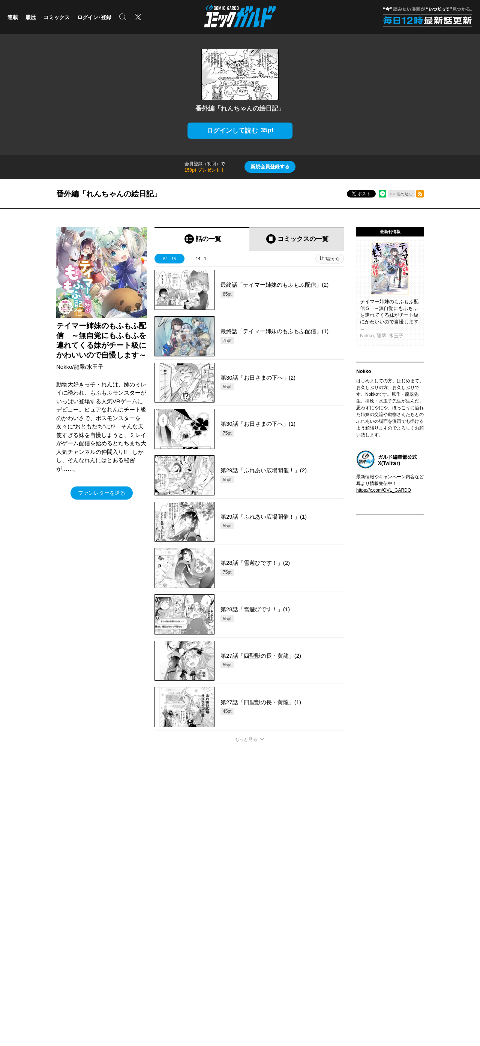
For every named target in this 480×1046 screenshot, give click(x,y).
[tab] (201, 239)
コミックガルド (23, 920)
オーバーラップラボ (221, 932)
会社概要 (303, 909)
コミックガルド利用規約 (213, 862)
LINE (400, 932)
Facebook (405, 909)
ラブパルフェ (114, 932)
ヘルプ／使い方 (167, 862)
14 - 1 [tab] (201, 258)
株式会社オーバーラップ (131, 979)
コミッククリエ (116, 909)
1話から (332, 258)
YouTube (404, 943)
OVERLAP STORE (220, 909)
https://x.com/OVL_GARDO (383, 490)
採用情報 (303, 943)
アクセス (303, 920)
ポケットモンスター (28, 932)
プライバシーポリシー (316, 932)
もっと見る (246, 739)
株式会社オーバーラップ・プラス (203, 979)
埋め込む (404, 194)
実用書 (14, 954)
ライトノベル (21, 909)
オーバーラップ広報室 (223, 920)
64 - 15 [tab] (169, 258)
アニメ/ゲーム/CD (26, 943)
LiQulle (107, 920)
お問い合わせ (400, 979)
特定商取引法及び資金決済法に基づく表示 (285, 862)
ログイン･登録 (94, 17)
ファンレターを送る (101, 493)
